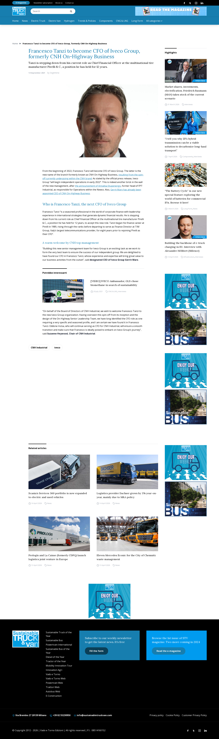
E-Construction (54, 695)
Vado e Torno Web (56, 678)
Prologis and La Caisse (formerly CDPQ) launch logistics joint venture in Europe (57, 557)
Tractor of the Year (56, 661)
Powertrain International (59, 644)
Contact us (69, 3)
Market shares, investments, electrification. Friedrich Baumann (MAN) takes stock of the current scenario (185, 92)
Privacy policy (157, 715)
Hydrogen (69, 20)
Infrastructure (189, 257)
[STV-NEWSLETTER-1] (186, 291)
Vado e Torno (53, 674)
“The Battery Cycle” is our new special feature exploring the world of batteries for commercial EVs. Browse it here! (185, 196)
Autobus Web (53, 691)
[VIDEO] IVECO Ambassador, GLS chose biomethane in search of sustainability (114, 283)
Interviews (122, 291)
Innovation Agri (54, 670)
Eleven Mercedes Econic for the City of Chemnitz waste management (126, 557)
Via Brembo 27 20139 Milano (29, 715)
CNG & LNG (122, 20)
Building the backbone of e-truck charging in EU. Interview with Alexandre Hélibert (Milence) (185, 246)
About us (58, 3)
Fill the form (96, 650)
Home (15, 20)
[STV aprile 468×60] (171, 11)
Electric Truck (38, 20)
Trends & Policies (87, 20)
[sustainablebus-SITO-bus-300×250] (186, 327)
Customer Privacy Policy (194, 715)
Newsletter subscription (43, 3)
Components (106, 20)
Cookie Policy (173, 715)
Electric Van (55, 20)
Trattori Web (52, 687)
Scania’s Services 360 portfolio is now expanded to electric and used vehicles (57, 495)
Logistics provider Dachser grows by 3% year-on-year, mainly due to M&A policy (127, 495)
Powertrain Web (54, 682)
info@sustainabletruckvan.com (93, 715)
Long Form (137, 20)
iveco (57, 347)
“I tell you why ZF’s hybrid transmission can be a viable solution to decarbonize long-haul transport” (185, 144)
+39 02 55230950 (60, 715)
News (25, 20)
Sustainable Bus (54, 640)
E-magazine (21, 3)
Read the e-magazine (169, 650)
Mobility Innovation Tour (59, 665)
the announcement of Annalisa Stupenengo (98, 185)
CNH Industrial (39, 347)
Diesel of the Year (55, 657)
